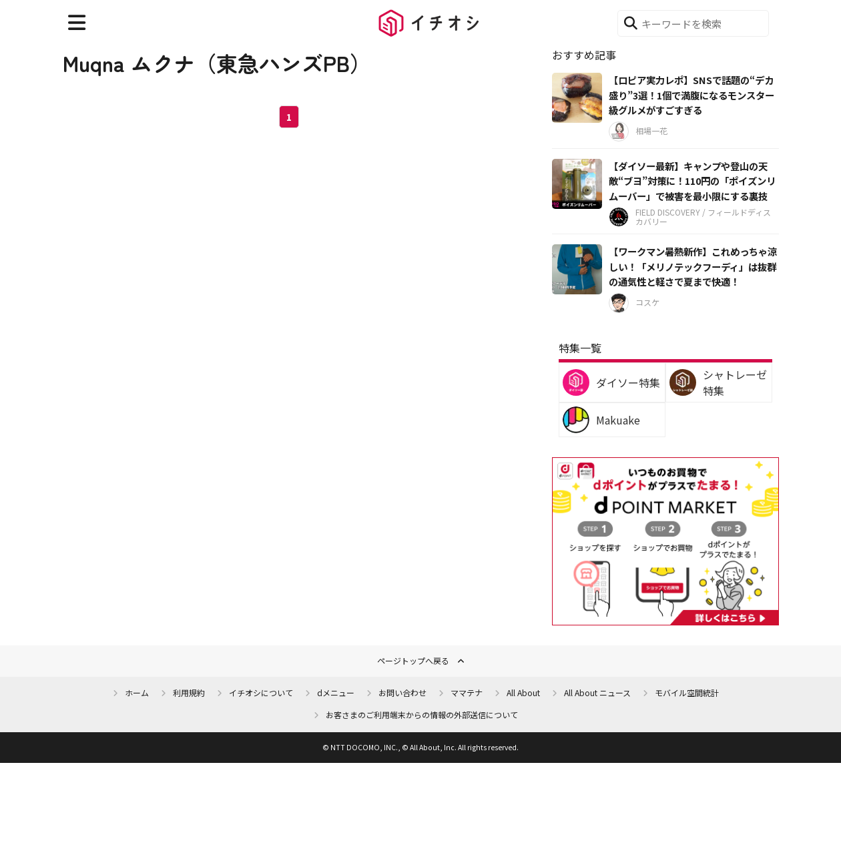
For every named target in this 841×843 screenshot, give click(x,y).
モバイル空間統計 (687, 692)
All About (523, 692)
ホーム (137, 692)
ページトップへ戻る (413, 660)
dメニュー (335, 692)
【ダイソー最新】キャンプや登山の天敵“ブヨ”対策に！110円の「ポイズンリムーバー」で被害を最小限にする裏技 (692, 181)
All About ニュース (597, 692)
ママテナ (467, 692)
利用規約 (189, 692)
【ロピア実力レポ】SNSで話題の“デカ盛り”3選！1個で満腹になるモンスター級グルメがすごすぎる (691, 95)
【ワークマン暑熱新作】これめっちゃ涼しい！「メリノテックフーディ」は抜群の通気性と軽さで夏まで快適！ (693, 266)
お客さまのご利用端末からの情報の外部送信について (422, 714)
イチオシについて (261, 692)
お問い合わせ (402, 692)
